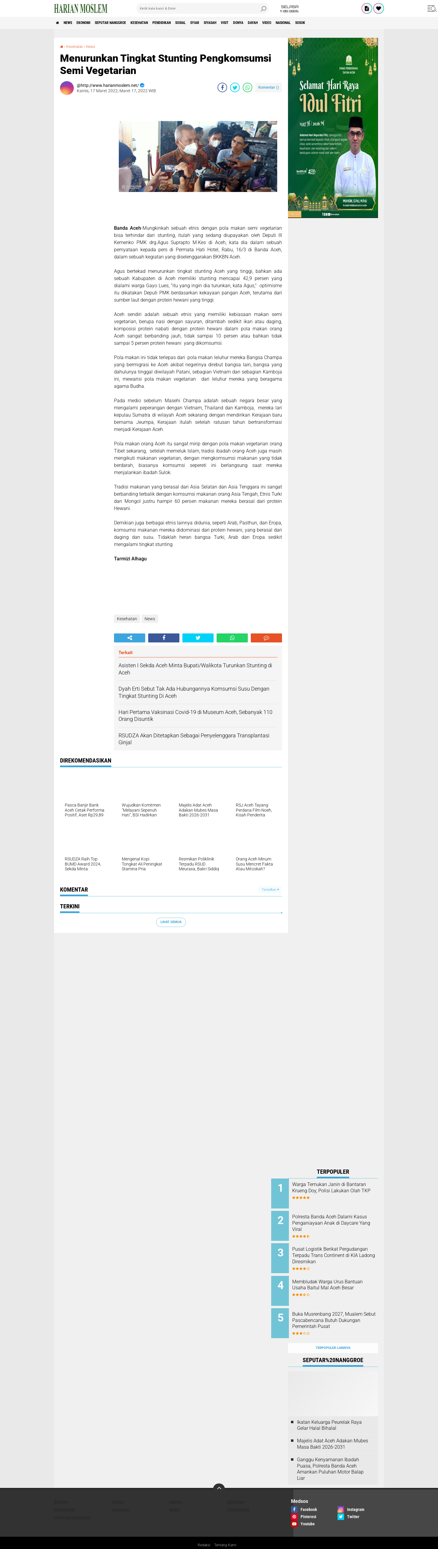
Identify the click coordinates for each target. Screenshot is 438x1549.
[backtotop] (219, 1476)
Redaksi (202, 1532)
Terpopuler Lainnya (333, 1335)
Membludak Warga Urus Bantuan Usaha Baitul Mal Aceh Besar (337, 1281)
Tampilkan (270, 890)
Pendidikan (191, 22)
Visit (273, 22)
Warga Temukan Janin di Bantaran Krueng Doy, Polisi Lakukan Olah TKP (338, 1191)
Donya (291, 22)
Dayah (310, 22)
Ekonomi (93, 22)
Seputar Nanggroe (127, 22)
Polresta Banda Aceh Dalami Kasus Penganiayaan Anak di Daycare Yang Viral (340, 1221)
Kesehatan (162, 22)
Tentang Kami (226, 1532)
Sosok (371, 22)
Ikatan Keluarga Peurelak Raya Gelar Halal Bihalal (329, 1412)
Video (328, 22)
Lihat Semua (171, 922)
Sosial (215, 22)
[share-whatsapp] (247, 87)
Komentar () (268, 87)
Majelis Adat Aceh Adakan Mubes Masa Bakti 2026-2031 (332, 1431)
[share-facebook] (222, 87)
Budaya (61, 1489)
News (73, 22)
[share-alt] (129, 637)
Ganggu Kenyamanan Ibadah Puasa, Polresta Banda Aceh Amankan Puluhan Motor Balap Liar (330, 1456)
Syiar (234, 22)
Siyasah (254, 22)
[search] (202, 8)
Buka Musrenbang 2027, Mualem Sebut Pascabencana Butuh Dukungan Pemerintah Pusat (340, 1315)
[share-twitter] (235, 87)
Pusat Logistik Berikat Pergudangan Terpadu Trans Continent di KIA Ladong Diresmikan (339, 1254)
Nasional (349, 22)
